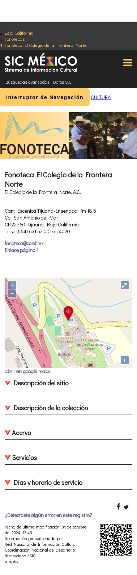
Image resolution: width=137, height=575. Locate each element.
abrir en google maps (28, 371)
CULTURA (101, 97)
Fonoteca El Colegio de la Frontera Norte (46, 45)
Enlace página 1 (21, 250)
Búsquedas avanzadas (27, 82)
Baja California (19, 33)
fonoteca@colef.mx (24, 243)
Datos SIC (62, 82)
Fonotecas (15, 39)
